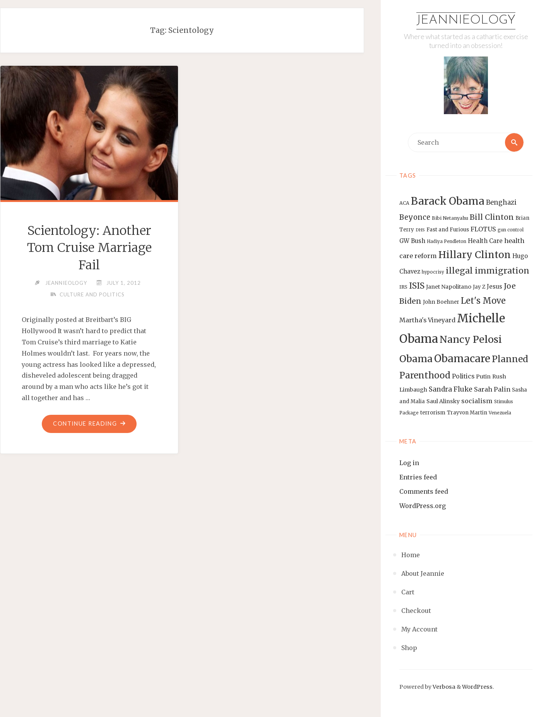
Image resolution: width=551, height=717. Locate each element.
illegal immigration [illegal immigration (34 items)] (487, 270)
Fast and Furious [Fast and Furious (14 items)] (447, 229)
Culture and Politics (92, 294)
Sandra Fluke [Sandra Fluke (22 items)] (450, 389)
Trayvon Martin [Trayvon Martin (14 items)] (467, 412)
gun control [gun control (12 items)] (511, 230)
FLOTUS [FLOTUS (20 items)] (483, 229)
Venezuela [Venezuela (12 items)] (500, 413)
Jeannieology (465, 20)
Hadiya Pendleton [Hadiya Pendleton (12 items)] (446, 241)
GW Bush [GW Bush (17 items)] (412, 241)
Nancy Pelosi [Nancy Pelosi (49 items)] (471, 339)
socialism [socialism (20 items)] (477, 401)
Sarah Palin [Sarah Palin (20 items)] (492, 389)
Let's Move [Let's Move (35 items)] (483, 300)
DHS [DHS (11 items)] (420, 230)
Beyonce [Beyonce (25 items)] (414, 217)
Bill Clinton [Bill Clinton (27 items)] (492, 217)
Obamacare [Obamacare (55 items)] (462, 358)
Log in (409, 463)
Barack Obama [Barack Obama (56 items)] (447, 201)
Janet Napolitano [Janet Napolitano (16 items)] (448, 286)
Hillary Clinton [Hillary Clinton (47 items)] (474, 255)
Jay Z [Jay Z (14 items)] (479, 287)
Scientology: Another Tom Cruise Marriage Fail (89, 248)
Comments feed (423, 491)
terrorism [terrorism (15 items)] (432, 412)
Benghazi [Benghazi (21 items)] (501, 203)
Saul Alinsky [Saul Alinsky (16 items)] (443, 401)
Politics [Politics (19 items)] (463, 376)
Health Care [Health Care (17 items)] (485, 241)
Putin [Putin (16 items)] (483, 376)
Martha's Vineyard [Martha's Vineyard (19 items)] (427, 320)
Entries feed (418, 477)
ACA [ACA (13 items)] (404, 203)
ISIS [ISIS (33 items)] (416, 286)
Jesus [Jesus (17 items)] (494, 286)
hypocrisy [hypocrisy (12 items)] (433, 272)
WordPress (477, 686)
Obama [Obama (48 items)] (416, 359)
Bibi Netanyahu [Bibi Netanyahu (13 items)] (450, 218)
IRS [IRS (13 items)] (403, 287)
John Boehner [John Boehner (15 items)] (441, 302)
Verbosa (443, 686)
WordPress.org (422, 506)
